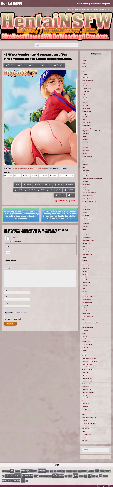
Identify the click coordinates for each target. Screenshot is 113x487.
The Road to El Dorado (87, 389)
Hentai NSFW (11, 3)
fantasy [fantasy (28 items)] (79, 471)
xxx (72, 195)
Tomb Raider (85, 398)
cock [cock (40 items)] (48, 471)
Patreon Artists (86, 282)
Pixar (83, 288)
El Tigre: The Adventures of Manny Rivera (92, 131)
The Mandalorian (86, 384)
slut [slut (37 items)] (97, 475)
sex (60, 189)
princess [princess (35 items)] (81, 475)
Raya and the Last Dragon (88, 296)
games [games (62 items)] (102, 471)
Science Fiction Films (87, 316)
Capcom (84, 97)
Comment (7, 269)
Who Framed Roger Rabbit (89, 423)
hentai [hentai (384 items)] (18, 475)
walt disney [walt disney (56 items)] (17, 480)
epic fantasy (85, 139)
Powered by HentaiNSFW (104, 485)
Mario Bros (85, 232)
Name (6, 290)
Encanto (84, 136)
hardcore (70, 184)
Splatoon (84, 333)
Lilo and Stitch (85, 223)
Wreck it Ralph (86, 429)
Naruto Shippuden (87, 254)
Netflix (84, 257)
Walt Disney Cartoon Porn (89, 417)
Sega (83, 319)
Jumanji (84, 207)
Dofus (83, 119)
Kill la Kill (84, 212)
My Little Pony (85, 249)
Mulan (83, 246)
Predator (84, 294)
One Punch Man (86, 266)
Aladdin (84, 60)
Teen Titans (85, 356)
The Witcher (85, 395)
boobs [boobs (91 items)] (30, 471)
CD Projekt (85, 102)
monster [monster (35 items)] (41, 475)
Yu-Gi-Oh (84, 437)
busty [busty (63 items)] (35, 471)
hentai (20, 189)
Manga (84, 229)
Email (5, 297)
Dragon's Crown (86, 122)
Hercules (84, 187)
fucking (39, 184)
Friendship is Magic (87, 156)
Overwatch (85, 271)
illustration (31, 189)
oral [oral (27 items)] (66, 475)
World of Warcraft (87, 426)
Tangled (84, 350)
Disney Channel (86, 114)
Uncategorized (86, 403)
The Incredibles (86, 372)
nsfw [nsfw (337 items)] (55, 475)
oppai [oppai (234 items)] (61, 475)
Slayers (84, 325)
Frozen (84, 159)
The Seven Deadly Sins (87, 392)
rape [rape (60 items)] (85, 476)
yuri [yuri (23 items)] (26, 480)
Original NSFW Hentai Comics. (101, 9)
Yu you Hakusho (86, 434)
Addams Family (86, 58)
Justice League (86, 209)
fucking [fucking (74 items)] (85, 471)
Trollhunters (85, 401)
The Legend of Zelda (87, 378)
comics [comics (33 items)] (51, 471)
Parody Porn (60, 65)
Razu (14, 237)
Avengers (84, 74)
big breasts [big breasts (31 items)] (17, 471)
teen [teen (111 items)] (100, 475)
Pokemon (84, 291)
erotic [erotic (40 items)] (70, 471)
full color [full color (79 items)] (91, 471)
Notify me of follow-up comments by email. (15, 313)
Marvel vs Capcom (86, 237)
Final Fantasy (85, 150)
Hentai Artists (86, 184)
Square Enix (85, 336)
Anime (84, 66)
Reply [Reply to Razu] (8, 252)
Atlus (83, 72)
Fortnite (23, 65)
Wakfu (84, 415)
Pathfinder (85, 280)
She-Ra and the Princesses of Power (91, 322)
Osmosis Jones (86, 268)
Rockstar (84, 308)
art (19, 184)
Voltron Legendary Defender (89, 412)
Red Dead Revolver (87, 302)
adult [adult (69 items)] (4, 471)
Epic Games (11, 65)
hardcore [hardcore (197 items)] (9, 475)
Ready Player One (86, 299)
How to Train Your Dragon (89, 192)
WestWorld (85, 420)
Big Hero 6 (85, 83)
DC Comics (85, 105)
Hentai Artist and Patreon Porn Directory (79, 9)
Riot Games (85, 305)
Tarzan (84, 353)
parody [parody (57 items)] (70, 476)
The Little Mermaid (87, 381)
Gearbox (84, 167)
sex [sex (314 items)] (89, 475)
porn (51, 189)
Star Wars (85, 339)
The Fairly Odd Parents (88, 367)
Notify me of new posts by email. (12, 319)
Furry (83, 162)
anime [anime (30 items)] (8, 471)
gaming (60, 184)
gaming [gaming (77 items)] (107, 471)
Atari (83, 69)
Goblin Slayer (85, 170)
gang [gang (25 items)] (3, 475)
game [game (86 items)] (97, 471)
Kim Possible (85, 215)
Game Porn (35, 65)
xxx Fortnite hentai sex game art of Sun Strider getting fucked (29, 168)
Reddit (73, 200)
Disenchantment (86, 111)
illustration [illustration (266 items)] (27, 475)
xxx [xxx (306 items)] (23, 479)
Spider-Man (85, 330)
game (49, 184)
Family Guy (85, 147)
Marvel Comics (86, 235)
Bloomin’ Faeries (86, 88)
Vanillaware (85, 406)
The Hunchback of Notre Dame (90, 370)
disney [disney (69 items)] (59, 471)
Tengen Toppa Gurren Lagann (89, 361)
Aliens (84, 63)
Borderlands (85, 91)
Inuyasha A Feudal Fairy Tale (89, 201)
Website (6, 304)
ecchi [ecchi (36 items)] (63, 471)
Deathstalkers (86, 108)
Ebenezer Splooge (87, 128)
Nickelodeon (85, 260)
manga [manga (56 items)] (36, 476)
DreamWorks (86, 125)
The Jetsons (85, 375)
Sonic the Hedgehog (87, 327)
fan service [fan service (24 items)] (75, 471)
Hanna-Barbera (86, 176)
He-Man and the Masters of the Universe (92, 178)
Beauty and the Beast (87, 80)
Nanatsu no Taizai (86, 252)
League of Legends (87, 218)
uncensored (61, 195)
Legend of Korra (86, 221)
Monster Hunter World (88, 240)
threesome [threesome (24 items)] (105, 475)
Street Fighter (86, 341)
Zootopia (84, 440)
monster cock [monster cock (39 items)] (48, 475)
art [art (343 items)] (12, 470)
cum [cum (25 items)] (55, 471)
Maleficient (85, 226)
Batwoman (85, 77)
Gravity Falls (85, 173)
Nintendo (84, 263)
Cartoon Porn (85, 100)
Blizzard (84, 86)
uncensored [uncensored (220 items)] (7, 480)
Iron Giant (85, 204)
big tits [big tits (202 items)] (24, 470)
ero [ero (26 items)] (66, 471)
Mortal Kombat (86, 243)
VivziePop (84, 409)
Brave (83, 94)
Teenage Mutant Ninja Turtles (89, 358)
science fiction (86, 311)
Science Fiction (86, 313)
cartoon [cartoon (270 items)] (42, 470)
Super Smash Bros (87, 344)
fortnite (28, 184)
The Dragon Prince (87, 364)
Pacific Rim (85, 274)
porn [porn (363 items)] (75, 475)
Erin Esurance (85, 145)
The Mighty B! (85, 386)
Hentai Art (47, 65)
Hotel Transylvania (87, 190)
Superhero (85, 347)
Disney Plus (85, 117)
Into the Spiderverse (87, 195)
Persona (84, 285)
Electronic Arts (86, 133)
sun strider (70, 189)
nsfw (42, 189)
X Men (83, 431)
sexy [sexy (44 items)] (93, 476)
